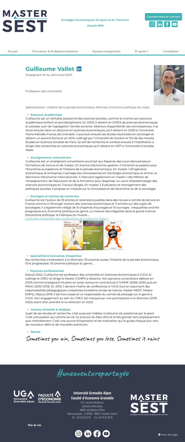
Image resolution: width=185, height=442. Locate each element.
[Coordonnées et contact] (163, 17)
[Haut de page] (168, 434)
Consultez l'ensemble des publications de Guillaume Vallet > (67, 218)
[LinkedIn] (79, 69)
